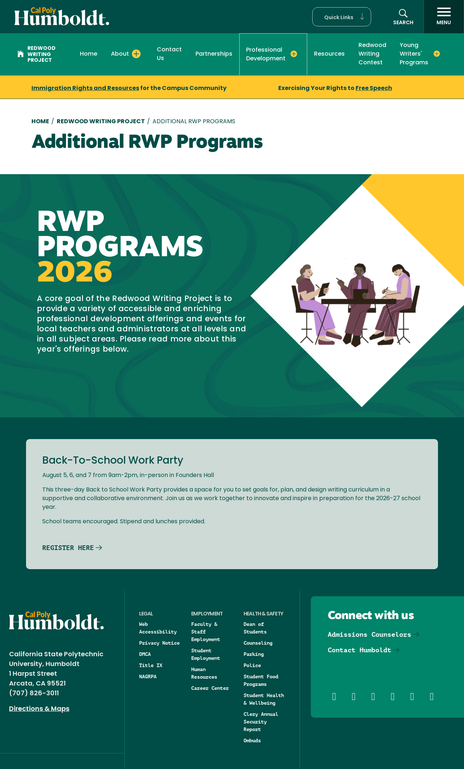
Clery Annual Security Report (261, 721)
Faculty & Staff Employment (205, 631)
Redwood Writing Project (36, 55)
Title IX (150, 665)
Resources (329, 54)
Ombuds (252, 740)
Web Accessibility (158, 628)
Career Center (210, 688)
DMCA (145, 654)
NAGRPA (147, 676)
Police (252, 665)
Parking (254, 654)
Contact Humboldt (359, 650)
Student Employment (205, 654)
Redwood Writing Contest (372, 54)
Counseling (258, 643)
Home (88, 54)
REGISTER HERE (68, 547)
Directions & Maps (39, 709)
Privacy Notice (159, 643)
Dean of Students (255, 628)
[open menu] (444, 16)
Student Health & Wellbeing (264, 699)
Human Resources (204, 673)
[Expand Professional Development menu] (294, 54)
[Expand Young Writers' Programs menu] (437, 54)
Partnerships (214, 54)
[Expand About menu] (136, 54)
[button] (341, 16)
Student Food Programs (261, 680)
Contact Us (169, 54)
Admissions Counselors (369, 634)
